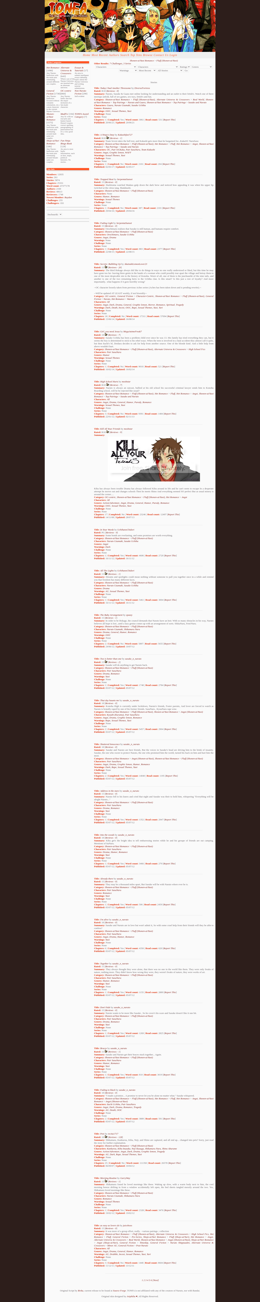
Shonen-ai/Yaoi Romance (51, 117)
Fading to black (107, 1090)
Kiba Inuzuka (124, 1148)
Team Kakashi (148, 149)
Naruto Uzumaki (122, 105)
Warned (130, 299)
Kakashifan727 (125, 134)
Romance (107, 108)
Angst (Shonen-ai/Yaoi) (192, 712)
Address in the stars (109, 790)
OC (108, 149)
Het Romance (53, 67)
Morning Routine (108, 1178)
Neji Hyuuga (138, 1148)
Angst (195, 144)
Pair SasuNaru (133, 149)
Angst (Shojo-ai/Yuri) (107, 1242)
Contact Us (161, 55)
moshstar (126, 381)
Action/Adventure (111, 503)
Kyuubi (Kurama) (115, 714)
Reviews (111, 91)
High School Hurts (109, 381)
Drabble (114, 1254)
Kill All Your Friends (110, 428)
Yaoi (129, 111)
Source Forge (119, 1290)
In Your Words (107, 529)
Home (86, 55)
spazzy (129, 615)
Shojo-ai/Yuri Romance (53, 142)
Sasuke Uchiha (139, 105)
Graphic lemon (116, 152)
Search (124, 55)
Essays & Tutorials (79, 69)
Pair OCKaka (118, 149)
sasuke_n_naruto (133, 658)
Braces (103, 1048)
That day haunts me (109, 700)
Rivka (80, 1290)
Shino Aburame (169, 1148)
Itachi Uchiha (113, 1104)
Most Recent (99, 55)
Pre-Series (137, 1237)
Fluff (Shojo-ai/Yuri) (179, 1237)
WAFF (128, 152)
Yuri (161, 307)
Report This (169, 119)
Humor (106, 196)
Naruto (106, 299)
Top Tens (136, 55)
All (108, 302)
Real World (198, 99)
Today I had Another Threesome (115, 88)
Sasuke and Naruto (197, 102)
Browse (148, 55)
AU (107, 591)
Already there (106, 878)
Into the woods (107, 834)
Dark (111, 304)
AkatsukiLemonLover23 (135, 264)
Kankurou (111, 1148)
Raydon (68, 197)
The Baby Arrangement (111, 615)
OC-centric (66, 90)
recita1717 (113, 1133)
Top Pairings (119, 102)
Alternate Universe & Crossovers (66, 70)
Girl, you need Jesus (110, 331)
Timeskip (144, 1242)
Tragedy (180, 304)
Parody (137, 402)
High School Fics (196, 349)
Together (104, 963)
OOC (108, 111)
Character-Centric (145, 296)
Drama (112, 237)
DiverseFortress (142, 88)
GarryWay (125, 1178)
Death (115, 307)
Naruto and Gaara (137, 102)
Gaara (110, 105)
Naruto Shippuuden (180, 1242)
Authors (114, 55)
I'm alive (104, 919)
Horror (151, 304)
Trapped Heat (107, 179)
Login (173, 55)
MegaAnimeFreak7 (132, 331)
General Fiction (50, 92)
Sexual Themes (119, 111)
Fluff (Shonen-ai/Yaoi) (167, 60)
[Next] (156, 1280)
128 (120, 1137)
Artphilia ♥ (132, 1296)
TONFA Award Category (81, 115)
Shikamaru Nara (132, 629)
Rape (134, 307)
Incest (121, 307)
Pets (102, 1133)
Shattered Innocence (110, 744)
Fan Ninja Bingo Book (66, 142)
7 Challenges (116, 63)
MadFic (64, 114)
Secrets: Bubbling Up (110, 264)
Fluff (173, 144)
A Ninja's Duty (107, 134)
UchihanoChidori (125, 529)
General (127, 304)
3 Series (127, 63)
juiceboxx (127, 1225)
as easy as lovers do (109, 1225)
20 (120, 267)
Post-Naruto (142, 1245)
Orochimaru (113, 234)
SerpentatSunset (124, 179)
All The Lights (107, 570)
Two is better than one (110, 658)
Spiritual (170, 304)
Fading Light (106, 223)
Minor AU (112, 1245)
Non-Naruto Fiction (80, 92)
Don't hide (105, 1007)
